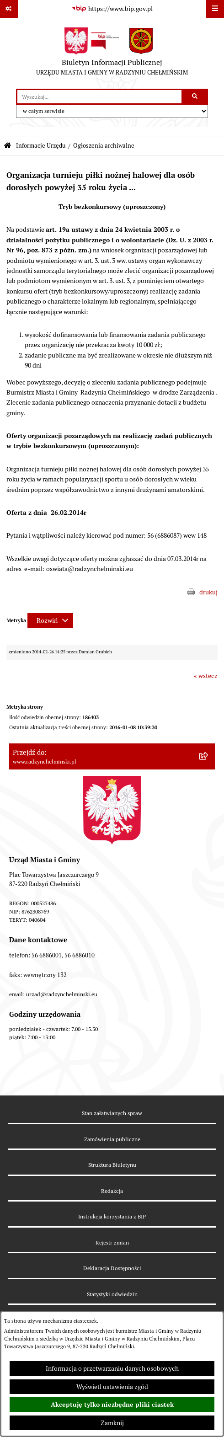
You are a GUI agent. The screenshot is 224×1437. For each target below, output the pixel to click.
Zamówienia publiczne (112, 1139)
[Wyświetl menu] (215, 9)
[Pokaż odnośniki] (9, 9)
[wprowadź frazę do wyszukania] (99, 97)
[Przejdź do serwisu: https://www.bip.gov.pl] (112, 9)
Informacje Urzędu (40, 146)
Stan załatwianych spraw (112, 1113)
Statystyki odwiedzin (112, 1294)
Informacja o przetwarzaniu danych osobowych (112, 1368)
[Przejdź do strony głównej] (112, 53)
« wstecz (206, 676)
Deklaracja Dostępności (112, 1268)
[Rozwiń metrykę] (50, 620)
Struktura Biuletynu (112, 1164)
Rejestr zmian (112, 1242)
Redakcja (112, 1190)
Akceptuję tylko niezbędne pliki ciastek (112, 1404)
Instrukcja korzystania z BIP (112, 1216)
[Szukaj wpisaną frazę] (195, 97)
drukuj (208, 592)
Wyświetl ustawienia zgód (112, 1387)
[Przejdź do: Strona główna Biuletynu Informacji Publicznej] (7, 146)
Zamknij (112, 1423)
